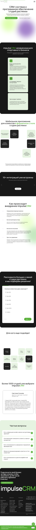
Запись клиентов (4, 506)
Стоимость (21, 506)
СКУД (2, 501)
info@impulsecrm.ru (31, 499)
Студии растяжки (13, 507)
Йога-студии (21, 352)
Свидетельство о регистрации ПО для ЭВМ (30, 504)
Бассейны (7, 366)
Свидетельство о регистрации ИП (29, 506)
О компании (21, 500)
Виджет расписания (4, 504)
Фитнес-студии (7, 352)
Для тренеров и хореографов (14, 366)
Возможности (3, 500)
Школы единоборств (7, 359)
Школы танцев (14, 359)
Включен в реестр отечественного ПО (29, 510)
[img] (4, 1)
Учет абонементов (4, 503)
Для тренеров (12, 508)
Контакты (20, 503)
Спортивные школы (29, 366)
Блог (19, 501)
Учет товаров (3, 507)
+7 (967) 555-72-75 (30, 497)
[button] (24, 18)
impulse (18, 488)
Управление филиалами (3, 512)
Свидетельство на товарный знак (29, 508)
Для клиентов (12, 510)
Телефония (3, 508)
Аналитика (3, 510)
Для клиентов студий (21, 358)
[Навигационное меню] (34, 1)
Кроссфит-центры (29, 359)
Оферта (27, 514)
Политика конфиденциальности (30, 513)
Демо (20, 507)
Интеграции (21, 504)
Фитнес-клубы (29, 352)
